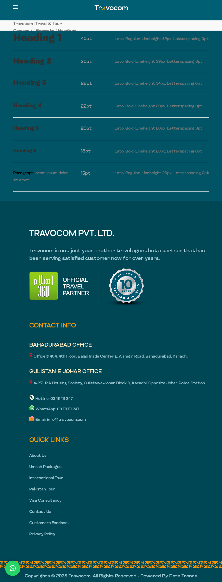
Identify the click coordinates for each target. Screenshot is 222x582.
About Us (37, 456)
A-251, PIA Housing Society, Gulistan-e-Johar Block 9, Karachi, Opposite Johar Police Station (117, 383)
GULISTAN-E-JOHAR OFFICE (65, 371)
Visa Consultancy (45, 501)
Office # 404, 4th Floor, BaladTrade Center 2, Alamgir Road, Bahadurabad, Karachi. (108, 357)
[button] (12, 568)
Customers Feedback (49, 523)
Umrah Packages (45, 467)
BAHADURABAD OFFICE (60, 345)
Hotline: (39, 399)
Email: (38, 420)
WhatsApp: (43, 409)
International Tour (46, 478)
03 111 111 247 (61, 399)
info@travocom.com (66, 420)
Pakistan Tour (42, 489)
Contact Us (40, 512)
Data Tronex (183, 576)
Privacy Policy (42, 534)
